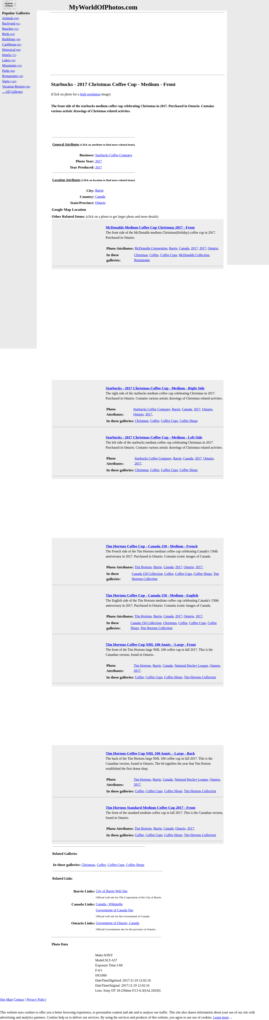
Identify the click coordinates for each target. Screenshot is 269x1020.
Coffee (153, 255)
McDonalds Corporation (150, 248)
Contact (19, 999)
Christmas (141, 255)
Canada (100, 196)
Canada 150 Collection (147, 574)
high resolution (90, 94)
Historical (11, 49)
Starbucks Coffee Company (113, 155)
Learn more (221, 1017)
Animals (10, 18)
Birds (8, 34)
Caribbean (11, 44)
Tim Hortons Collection (156, 628)
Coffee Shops (188, 421)
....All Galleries (12, 92)
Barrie (99, 190)
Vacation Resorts (16, 86)
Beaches (10, 28)
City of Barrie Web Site (111, 891)
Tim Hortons (143, 567)
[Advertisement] (137, 43)
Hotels (9, 55)
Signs (9, 81)
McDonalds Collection (194, 255)
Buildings (11, 39)
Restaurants (142, 260)
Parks (8, 70)
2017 (98, 161)
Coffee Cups (168, 255)
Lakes (9, 60)
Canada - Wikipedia (109, 904)
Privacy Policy (36, 999)
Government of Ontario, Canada (117, 923)
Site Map (6, 999)
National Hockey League (191, 665)
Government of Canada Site (114, 910)
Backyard (11, 23)
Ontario (100, 202)
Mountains (12, 65)
